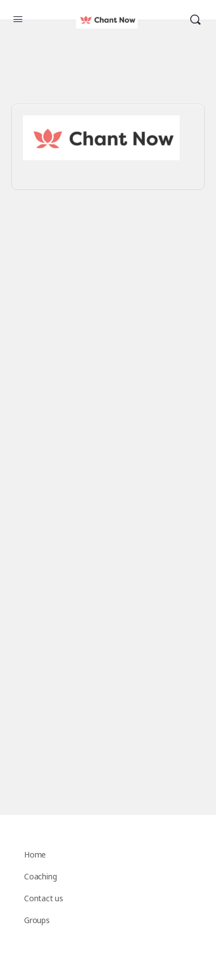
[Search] (195, 20)
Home (35, 854)
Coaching (40, 876)
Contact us (43, 898)
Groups (37, 920)
